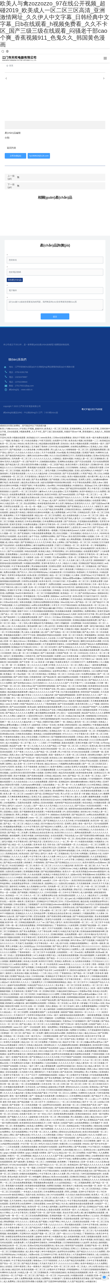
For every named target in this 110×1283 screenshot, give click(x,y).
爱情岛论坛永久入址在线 (44, 638)
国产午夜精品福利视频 (83, 916)
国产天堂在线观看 (83, 461)
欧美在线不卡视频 (8, 611)
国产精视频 (54, 479)
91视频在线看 (100, 803)
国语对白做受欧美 (78, 590)
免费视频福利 (78, 904)
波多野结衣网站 (60, 671)
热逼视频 (29, 943)
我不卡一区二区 (76, 886)
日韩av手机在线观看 (89, 761)
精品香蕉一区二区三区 (32, 470)
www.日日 (87, 527)
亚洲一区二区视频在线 (78, 557)
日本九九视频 (98, 770)
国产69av (50, 862)
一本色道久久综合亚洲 (32, 1192)
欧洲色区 (20, 521)
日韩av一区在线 (49, 725)
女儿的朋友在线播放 (81, 961)
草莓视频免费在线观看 (43, 1183)
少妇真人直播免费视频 (87, 1051)
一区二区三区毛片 (8, 548)
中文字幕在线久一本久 (44, 943)
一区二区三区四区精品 (36, 674)
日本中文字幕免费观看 (52, 1218)
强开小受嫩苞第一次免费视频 (68, 623)
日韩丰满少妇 (81, 680)
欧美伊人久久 (33, 1120)
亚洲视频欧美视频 (31, 871)
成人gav (68, 898)
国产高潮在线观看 (35, 776)
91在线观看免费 (11, 1198)
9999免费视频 (55, 1242)
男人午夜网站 (92, 1072)
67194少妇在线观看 (81, 752)
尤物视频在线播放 (48, 461)
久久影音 (86, 964)
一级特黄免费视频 (98, 665)
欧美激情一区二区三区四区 (23, 994)
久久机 (35, 746)
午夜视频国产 (6, 668)
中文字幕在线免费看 (82, 482)
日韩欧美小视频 (72, 629)
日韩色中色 (30, 656)
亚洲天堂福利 (104, 611)
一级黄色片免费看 (43, 728)
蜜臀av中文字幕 (84, 524)
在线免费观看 (72, 644)
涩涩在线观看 (40, 916)
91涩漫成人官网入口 (70, 1248)
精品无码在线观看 (67, 773)
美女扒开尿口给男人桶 (73, 1212)
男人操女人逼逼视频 (30, 632)
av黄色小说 (28, 1129)
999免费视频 (61, 506)
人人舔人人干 (13, 1039)
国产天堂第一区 (27, 662)
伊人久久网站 (10, 716)
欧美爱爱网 (5, 647)
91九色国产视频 (46, 1039)
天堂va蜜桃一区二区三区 (78, 581)
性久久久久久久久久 (91, 946)
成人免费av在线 (11, 919)
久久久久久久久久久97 (10, 719)
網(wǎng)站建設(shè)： (13, 412)
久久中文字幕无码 (31, 826)
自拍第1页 (5, 1180)
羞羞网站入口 (51, 883)
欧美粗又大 (44, 767)
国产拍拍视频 (6, 904)
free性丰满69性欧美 (25, 593)
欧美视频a (18, 829)
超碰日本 (21, 716)
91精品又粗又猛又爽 (75, 716)
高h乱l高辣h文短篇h (85, 838)
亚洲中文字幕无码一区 (49, 524)
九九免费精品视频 (9, 761)
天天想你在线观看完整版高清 (59, 1090)
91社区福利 (35, 1218)
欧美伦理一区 (25, 1177)
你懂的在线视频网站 (79, 943)
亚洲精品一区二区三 (57, 674)
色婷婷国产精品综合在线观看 (68, 803)
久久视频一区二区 (8, 533)
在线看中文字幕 (60, 440)
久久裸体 (75, 575)
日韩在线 (78, 617)
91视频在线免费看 (32, 563)
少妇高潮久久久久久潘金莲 (31, 554)
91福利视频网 (100, 1129)
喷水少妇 (60, 1245)
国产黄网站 (28, 650)
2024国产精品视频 (20, 1218)
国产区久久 (22, 572)
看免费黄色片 (50, 949)
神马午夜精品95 (48, 1251)
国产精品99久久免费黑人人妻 (54, 826)
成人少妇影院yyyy (55, 740)
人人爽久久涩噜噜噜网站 (38, 1230)
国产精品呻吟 (10, 617)
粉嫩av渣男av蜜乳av (93, 1042)
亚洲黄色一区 (29, 614)
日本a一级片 (53, 1015)
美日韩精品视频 (73, 452)
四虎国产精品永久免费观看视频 (94, 644)
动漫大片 (96, 1078)
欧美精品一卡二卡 (69, 593)
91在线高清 (52, 964)
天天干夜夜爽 (55, 1150)
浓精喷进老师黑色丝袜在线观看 (71, 1009)
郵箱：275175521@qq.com (21, 386)
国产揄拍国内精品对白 (16, 455)
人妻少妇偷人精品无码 (20, 620)
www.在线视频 (80, 779)
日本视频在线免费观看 (99, 758)
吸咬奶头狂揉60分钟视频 (38, 512)
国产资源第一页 (17, 1105)
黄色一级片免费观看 (19, 1096)
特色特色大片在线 (18, 1081)
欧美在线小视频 (76, 440)
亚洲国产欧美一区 (8, 701)
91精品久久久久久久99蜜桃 (79, 1018)
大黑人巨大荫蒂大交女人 (79, 988)
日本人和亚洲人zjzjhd (86, 850)
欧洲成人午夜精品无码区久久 (56, 874)
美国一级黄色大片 (57, 755)
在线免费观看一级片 (74, 934)
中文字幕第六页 (82, 734)
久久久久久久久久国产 (59, 683)
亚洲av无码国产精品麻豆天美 (27, 518)
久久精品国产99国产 (88, 707)
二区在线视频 (90, 683)
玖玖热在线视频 (44, 946)
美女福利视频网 (87, 955)
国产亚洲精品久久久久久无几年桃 (36, 542)
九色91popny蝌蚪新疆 (31, 785)
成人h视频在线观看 (82, 898)
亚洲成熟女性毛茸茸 (91, 539)
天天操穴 (20, 943)
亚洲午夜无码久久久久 (52, 563)
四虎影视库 (65, 814)
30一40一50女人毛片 (99, 967)
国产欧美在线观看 (45, 656)
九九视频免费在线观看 (27, 617)
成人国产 (53, 500)
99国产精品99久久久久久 (31, 704)
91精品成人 (5, 791)
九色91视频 (68, 1150)
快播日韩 (62, 988)
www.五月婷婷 (10, 560)
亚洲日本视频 (81, 743)
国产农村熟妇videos (87, 593)
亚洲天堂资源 (16, 524)
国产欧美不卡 (32, 461)
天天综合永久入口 (29, 698)
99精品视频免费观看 (66, 710)
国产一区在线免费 (37, 560)
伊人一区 (16, 698)
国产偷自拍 (74, 641)
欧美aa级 (32, 707)
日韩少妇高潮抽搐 (69, 479)
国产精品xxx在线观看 (13, 862)
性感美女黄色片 (62, 662)
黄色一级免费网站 (50, 1027)
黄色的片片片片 (45, 476)
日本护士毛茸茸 (68, 524)
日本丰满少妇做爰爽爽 (59, 446)
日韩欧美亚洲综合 (73, 509)
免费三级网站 (6, 764)
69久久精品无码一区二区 (11, 503)
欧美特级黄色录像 (84, 773)
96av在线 (65, 602)
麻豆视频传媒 (28, 488)
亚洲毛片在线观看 (79, 767)
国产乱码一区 (25, 1069)
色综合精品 (87, 803)
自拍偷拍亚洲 (55, 572)
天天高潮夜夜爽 (83, 883)
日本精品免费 (41, 967)
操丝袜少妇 (86, 811)
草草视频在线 (29, 596)
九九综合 (95, 1215)
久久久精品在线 (19, 626)
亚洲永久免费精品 (16, 1189)
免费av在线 (103, 638)
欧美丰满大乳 (45, 581)
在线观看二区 (45, 569)
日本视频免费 (22, 817)
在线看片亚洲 (31, 608)
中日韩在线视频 (13, 632)
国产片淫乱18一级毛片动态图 (35, 758)
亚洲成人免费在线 (63, 961)
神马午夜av (76, 940)
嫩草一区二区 (103, 1141)
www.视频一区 (90, 1186)
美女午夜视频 (20, 776)
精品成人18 (96, 794)
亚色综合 (65, 443)
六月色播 (50, 668)
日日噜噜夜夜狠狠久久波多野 (76, 1242)
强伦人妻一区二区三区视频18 (26, 653)
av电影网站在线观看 (32, 979)
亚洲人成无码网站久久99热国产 (89, 470)
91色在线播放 (31, 440)
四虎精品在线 (18, 791)
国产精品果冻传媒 (27, 761)
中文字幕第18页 (21, 841)
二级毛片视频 (49, 470)
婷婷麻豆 (28, 862)
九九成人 (28, 806)
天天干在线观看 (48, 452)
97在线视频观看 (82, 820)
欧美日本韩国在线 (35, 494)
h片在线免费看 (58, 1195)
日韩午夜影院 (20, 1266)
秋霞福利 (5, 500)
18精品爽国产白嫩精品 (24, 1000)
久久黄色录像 (29, 449)
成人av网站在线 (103, 728)
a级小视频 (87, 800)
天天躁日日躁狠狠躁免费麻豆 (52, 1189)
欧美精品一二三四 (38, 973)
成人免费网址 (10, 1281)
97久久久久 (41, 488)
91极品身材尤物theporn (67, 991)
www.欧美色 (46, 437)
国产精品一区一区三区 (97, 1009)
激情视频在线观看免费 (10, 581)
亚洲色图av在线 (7, 734)
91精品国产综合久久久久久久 (68, 497)
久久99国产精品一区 (91, 518)
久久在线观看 (42, 614)
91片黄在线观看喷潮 (70, 692)
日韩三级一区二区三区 (71, 1084)
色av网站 (51, 485)
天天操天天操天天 (91, 596)
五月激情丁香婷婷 (39, 446)
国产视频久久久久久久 (18, 1117)
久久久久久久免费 (39, 665)
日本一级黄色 (81, 758)
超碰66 (38, 1236)
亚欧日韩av (27, 686)
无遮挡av (67, 1021)
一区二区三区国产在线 (65, 1039)
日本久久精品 (60, 476)
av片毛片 (90, 904)
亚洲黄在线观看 (34, 880)
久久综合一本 (72, 1120)
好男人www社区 (19, 1009)
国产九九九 (53, 1153)
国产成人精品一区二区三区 (32, 1024)
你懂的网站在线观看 (71, 800)
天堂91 (3, 437)
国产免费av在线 (23, 1135)
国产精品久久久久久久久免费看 (20, 713)
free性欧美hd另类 (76, 1036)
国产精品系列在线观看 (76, 488)
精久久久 (78, 1150)
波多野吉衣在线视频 (60, 1054)
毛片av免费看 (43, 596)
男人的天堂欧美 (95, 1000)
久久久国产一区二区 (56, 560)
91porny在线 (64, 1275)
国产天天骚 (94, 743)
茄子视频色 (30, 907)
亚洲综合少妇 (90, 1150)
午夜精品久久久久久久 (85, 569)
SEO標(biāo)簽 (51, 413)
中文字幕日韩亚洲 (72, 979)
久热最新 (89, 1275)
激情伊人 (105, 578)
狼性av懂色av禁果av (80, 1215)
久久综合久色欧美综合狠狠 (66, 761)
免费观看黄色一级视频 (48, 530)
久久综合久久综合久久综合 (28, 452)
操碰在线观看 (41, 755)
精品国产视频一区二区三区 (43, 1233)
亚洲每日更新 (63, 626)
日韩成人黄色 (29, 590)
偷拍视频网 (69, 758)
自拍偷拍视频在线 (20, 527)
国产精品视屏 (45, 850)
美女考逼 (59, 985)
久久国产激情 (62, 1069)
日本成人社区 (74, 674)
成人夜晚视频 (37, 1078)
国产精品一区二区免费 (46, 752)
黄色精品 (38, 734)
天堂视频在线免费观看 (88, 521)
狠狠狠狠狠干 (100, 560)
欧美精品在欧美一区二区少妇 (92, 605)
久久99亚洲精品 (94, 785)
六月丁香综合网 (44, 931)
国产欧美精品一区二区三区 (78, 542)
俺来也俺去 (32, 850)
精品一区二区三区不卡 (85, 928)
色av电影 (21, 674)
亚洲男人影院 (85, 479)
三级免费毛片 (37, 982)
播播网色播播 (94, 797)
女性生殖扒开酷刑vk (10, 731)
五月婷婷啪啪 (37, 599)
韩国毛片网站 (95, 782)
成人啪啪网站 (85, 725)
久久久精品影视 (96, 1248)
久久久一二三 (94, 1012)
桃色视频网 (91, 949)
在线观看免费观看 (18, 494)
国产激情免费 (90, 638)
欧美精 (101, 635)
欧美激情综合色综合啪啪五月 (68, 1060)
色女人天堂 (53, 973)
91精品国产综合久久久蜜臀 (68, 698)
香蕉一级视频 (35, 527)
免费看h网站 (91, 611)
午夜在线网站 (40, 485)
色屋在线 (68, 779)
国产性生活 (61, 1200)
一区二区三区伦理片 (29, 491)
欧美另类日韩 (82, 704)
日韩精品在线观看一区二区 (83, 731)
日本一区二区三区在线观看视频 (20, 1150)
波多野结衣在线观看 (52, 1105)
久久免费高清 (80, 785)
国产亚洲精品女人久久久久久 (81, 506)
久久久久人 (72, 749)
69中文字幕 (42, 907)
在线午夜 (47, 1236)
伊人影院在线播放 (74, 551)
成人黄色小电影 (12, 542)
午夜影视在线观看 (53, 811)
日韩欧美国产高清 (69, 994)
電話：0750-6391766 (18, 372)
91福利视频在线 (15, 659)
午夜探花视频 (98, 1054)
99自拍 (21, 443)
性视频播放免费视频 (13, 826)
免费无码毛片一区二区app (36, 500)
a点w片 (19, 806)
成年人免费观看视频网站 (86, 1006)
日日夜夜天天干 (78, 662)
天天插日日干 (20, 1015)
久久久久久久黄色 (40, 539)
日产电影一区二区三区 (87, 494)
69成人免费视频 (80, 868)
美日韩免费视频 (83, 1078)
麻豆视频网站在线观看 (45, 713)
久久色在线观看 (35, 874)
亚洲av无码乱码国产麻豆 (36, 1093)
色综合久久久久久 (90, 533)
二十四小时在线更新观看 (60, 620)
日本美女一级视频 (57, 967)
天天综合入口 (6, 964)
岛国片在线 (30, 1195)
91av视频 (61, 452)
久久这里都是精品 (22, 605)
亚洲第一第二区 (35, 1009)
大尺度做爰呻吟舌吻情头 (66, 554)
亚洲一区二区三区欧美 (73, 635)
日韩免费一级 (97, 752)
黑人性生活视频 (60, 533)
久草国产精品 (86, 473)
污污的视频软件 (95, 779)
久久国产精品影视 (65, 638)
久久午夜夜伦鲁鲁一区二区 (16, 1227)
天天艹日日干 (31, 1075)
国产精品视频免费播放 (51, 871)
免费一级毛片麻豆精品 (20, 446)
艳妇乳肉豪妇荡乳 (34, 820)
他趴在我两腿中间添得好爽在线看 (56, 482)
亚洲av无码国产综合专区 (41, 970)
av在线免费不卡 (61, 970)
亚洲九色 (94, 746)
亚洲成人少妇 (96, 446)
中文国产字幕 (57, 629)
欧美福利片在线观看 (15, 1048)
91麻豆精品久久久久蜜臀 (48, 994)
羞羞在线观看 (24, 701)
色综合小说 (82, 1066)
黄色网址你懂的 (95, 755)
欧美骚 (61, 725)
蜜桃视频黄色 (32, 788)
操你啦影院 (21, 1230)
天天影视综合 (31, 476)
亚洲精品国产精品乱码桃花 (91, 563)
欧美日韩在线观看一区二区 (53, 749)
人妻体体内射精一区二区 (78, 967)
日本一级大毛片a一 (101, 584)
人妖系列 (13, 773)
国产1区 (63, 1036)
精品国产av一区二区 (90, 629)
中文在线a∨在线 (97, 1003)
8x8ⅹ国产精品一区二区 (81, 602)
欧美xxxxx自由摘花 (56, 467)
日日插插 (70, 829)
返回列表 (11, 148)
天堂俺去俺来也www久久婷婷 (72, 530)
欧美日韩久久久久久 (64, 832)
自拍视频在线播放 (83, 500)
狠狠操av (55, 596)
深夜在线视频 (25, 602)
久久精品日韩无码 (71, 919)
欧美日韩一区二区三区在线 (53, 548)
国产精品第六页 (13, 464)
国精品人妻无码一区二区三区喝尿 (82, 722)
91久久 (92, 1135)
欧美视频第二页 (47, 1030)
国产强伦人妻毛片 (72, 518)
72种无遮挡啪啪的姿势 (50, 719)
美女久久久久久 (73, 791)
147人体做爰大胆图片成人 (45, 955)
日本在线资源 (55, 473)
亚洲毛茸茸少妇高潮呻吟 (49, 937)
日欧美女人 (69, 928)
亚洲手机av (86, 575)
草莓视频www (88, 874)
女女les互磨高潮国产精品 (15, 1206)
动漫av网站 (94, 1200)
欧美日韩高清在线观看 (82, 880)
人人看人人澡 (28, 928)
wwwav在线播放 (70, 584)
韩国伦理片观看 (96, 467)
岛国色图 (93, 1227)
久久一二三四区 (40, 743)
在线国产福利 (95, 1024)
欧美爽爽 (62, 1162)
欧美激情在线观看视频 (91, 791)
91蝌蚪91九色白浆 (87, 1093)
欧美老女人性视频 (29, 898)
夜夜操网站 (9, 515)
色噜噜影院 (91, 716)
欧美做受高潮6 (62, 1030)
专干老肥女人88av (56, 488)
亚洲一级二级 (23, 970)
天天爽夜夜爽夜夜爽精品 (19, 797)
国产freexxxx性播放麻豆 (25, 1090)
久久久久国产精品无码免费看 (50, 509)
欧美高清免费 (76, 626)
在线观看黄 (62, 952)
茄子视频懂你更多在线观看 (63, 737)
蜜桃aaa (46, 1177)
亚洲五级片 (84, 464)
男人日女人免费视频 (85, 847)
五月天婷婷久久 (40, 683)
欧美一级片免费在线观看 (98, 437)
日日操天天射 (59, 581)
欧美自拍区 (15, 482)
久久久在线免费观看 (38, 782)
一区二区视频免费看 (82, 1183)
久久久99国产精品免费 (46, 1000)
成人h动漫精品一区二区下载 (18, 743)
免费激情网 (98, 677)
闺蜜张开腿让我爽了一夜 (54, 722)
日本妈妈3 (69, 608)
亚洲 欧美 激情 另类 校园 (19, 479)
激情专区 (14, 886)
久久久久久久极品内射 (37, 473)
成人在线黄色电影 (71, 515)
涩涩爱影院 (43, 575)
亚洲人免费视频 (7, 593)
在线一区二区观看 (43, 557)
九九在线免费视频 (45, 1060)
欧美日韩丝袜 (85, 584)
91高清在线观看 (94, 806)
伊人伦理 (93, 1266)
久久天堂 (41, 1090)
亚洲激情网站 (18, 656)
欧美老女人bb (56, 758)
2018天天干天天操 (100, 883)
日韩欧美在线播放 (24, 734)
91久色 (64, 1203)
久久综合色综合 (21, 782)
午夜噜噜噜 (39, 862)
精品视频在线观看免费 (49, 443)
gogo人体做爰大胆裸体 (70, 1048)
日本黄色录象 (72, 656)
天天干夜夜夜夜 (30, 767)
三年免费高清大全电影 (20, 1063)
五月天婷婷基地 (88, 719)
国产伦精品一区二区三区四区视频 (66, 632)
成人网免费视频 (74, 539)
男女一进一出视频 (57, 539)
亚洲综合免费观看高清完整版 (46, 602)
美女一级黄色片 (34, 1266)
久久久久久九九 (66, 806)
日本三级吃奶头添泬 (93, 1111)
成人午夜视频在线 (49, 889)
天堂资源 (39, 659)
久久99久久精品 (13, 1111)
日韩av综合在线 (11, 602)
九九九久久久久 (56, 1224)
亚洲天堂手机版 (43, 829)
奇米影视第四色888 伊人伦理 (51, 503)
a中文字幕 (72, 512)
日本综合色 (83, 653)
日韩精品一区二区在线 (58, 1003)
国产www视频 (94, 1159)
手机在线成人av (71, 835)
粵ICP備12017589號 (91, 409)
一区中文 (86, 979)
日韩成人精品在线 (53, 776)
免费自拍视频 (10, 572)
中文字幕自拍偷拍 (69, 605)
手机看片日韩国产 (31, 889)
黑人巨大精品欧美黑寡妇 (17, 1239)
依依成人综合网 (30, 961)
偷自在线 (96, 979)
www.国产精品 (53, 1203)
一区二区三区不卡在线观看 (93, 910)
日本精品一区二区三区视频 (22, 728)
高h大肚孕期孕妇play (38, 572)
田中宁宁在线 (29, 635)
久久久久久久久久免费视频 (57, 599)
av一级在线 (97, 659)
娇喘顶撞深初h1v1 (45, 680)
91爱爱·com (60, 656)
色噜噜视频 (51, 1162)
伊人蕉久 (61, 713)
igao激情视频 (51, 988)
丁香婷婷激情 (6, 596)
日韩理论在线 (6, 829)
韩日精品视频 (18, 779)
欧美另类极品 (69, 566)
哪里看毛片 (40, 1072)
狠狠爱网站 (78, 611)
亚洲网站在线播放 (66, 461)
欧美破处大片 (33, 437)
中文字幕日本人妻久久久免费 (14, 587)
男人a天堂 (16, 488)
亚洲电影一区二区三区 (14, 907)
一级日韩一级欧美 (16, 901)
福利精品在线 (82, 587)
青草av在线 (101, 847)
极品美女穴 (93, 895)
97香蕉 (52, 665)
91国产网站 (92, 1153)
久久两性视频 (49, 1135)
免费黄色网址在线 (91, 578)
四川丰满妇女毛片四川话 (63, 587)
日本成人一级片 (27, 1066)
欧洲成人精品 (45, 551)
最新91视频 (68, 458)
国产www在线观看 (67, 494)
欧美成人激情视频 (99, 1242)
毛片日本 (74, 853)
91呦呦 (22, 886)
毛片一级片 (41, 928)
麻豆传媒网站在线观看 (43, 545)
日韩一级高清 (53, 1123)
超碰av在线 (76, 874)
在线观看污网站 (99, 500)
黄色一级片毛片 (85, 823)
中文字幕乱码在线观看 (77, 1200)
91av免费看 (82, 689)
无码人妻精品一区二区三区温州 (20, 809)
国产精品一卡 (53, 958)
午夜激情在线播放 (12, 737)
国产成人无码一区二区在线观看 (31, 1159)
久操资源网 (73, 925)
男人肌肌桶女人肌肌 (9, 811)
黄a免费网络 (59, 791)
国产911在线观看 (15, 551)
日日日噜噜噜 (72, 467)
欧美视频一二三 (91, 440)
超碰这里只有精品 (18, 512)
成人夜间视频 (63, 940)
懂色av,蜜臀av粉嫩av (72, 578)
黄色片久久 (34, 1165)
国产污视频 (93, 970)
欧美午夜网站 (57, 767)
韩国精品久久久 (36, 892)
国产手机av (62, 536)
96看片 (56, 931)
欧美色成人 (52, 1159)
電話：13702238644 (18, 382)
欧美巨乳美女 (75, 788)
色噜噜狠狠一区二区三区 (77, 449)
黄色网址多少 (50, 1045)
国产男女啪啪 (80, 1147)
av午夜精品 (42, 1087)
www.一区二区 (36, 817)
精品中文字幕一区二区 (73, 1042)
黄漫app (88, 485)
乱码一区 (33, 587)
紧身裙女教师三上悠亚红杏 (69, 527)
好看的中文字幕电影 (64, 680)
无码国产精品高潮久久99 (19, 710)
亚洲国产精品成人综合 (20, 976)
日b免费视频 (27, 731)
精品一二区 (17, 623)
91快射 (95, 542)
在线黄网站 (101, 874)
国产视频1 (43, 1221)
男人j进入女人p (58, 449)
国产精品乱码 (53, 1248)
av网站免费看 (100, 809)
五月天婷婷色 (17, 500)
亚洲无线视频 (48, 1069)
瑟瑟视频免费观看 (98, 449)
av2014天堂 (66, 596)
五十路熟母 (28, 557)
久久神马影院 (58, 1120)
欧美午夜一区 (87, 545)
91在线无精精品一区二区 (94, 623)
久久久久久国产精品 (48, 746)
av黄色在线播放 (21, 964)
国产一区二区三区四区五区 (94, 764)
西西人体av (97, 482)
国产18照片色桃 (21, 677)
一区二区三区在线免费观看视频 (32, 1138)
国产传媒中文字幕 (24, 916)
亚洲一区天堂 (100, 1275)
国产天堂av (98, 527)
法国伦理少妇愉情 (52, 817)
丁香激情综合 (61, 925)
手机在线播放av (11, 949)
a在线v (78, 728)
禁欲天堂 (4, 886)
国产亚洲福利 (24, 533)
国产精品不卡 (99, 602)
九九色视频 (15, 644)
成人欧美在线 (87, 919)
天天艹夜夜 (19, 752)
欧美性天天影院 (66, 500)
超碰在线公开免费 (44, 761)
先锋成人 (84, 467)
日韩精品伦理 (84, 512)
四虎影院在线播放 (84, 455)
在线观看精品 (45, 671)
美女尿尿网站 (30, 503)
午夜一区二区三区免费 (95, 886)
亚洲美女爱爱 (55, 566)
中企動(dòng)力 (31, 412)
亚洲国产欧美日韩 (29, 1039)
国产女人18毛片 (84, 1138)
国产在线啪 (28, 659)
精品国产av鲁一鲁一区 (20, 746)
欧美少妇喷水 (102, 826)
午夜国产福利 (26, 485)
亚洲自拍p (94, 1087)
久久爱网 (53, 650)
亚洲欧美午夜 (97, 464)
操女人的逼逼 (6, 1266)
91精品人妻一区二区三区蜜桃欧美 (90, 458)
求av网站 (44, 641)
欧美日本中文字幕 (86, 614)
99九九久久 (62, 856)
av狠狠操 (35, 548)
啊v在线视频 (64, 1117)
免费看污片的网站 (35, 988)
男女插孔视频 (41, 650)
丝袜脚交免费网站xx (80, 446)
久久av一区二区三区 (89, 515)
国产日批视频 (88, 940)
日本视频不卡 (97, 1123)
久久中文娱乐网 (64, 770)
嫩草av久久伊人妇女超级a (51, 491)
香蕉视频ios (67, 617)
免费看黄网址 (93, 662)
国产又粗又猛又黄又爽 (98, 1177)
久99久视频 (48, 779)
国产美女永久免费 (47, 788)
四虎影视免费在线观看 (64, 1114)
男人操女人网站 (7, 859)
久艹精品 (37, 722)
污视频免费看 (89, 913)
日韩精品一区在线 (61, 590)
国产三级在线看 (48, 653)
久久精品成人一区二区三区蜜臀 (91, 844)
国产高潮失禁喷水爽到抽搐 (92, 835)
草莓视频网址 (100, 545)
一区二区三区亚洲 (73, 985)
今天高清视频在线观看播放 (42, 611)
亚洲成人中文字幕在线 (68, 650)
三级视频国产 (33, 904)
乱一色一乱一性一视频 (31, 506)
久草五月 (55, 605)
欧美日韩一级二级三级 (85, 865)
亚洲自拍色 (48, 1108)
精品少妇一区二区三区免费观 (48, 515)
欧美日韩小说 (31, 443)
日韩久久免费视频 (92, 617)
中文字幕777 (76, 683)
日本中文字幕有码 (71, 892)
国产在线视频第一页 (66, 844)
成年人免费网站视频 (23, 1278)
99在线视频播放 (64, 485)
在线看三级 (62, 809)
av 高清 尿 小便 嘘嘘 (44, 662)
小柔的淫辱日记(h (88, 656)
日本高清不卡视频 (45, 1168)
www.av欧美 (66, 937)
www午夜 (49, 554)
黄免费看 (80, 1168)
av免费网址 (5, 1132)
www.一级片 (58, 569)
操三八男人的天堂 (84, 560)
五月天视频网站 (71, 491)
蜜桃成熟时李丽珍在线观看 (49, 635)
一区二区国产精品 (56, 464)
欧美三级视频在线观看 (31, 644)
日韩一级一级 (12, 925)
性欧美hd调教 (92, 859)
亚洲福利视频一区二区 (60, 1215)
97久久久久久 (22, 1221)
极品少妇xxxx (20, 641)
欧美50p (28, 958)
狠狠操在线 (17, 557)
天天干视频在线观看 (24, 515)
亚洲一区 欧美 (87, 1162)
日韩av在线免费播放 (62, 437)
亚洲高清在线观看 (81, 1221)
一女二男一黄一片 (8, 665)
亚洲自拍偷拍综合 (83, 1114)
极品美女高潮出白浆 (30, 482)
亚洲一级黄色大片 (81, 976)
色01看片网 (93, 476)
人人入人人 (82, 895)
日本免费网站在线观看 (52, 521)
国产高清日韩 (66, 1072)
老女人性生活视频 (29, 737)
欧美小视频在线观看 (16, 437)
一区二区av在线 (76, 952)
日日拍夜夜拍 (69, 572)
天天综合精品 (76, 599)
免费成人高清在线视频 (43, 803)
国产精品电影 (16, 449)
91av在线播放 (39, 958)
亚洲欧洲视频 (57, 934)
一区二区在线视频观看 (30, 1084)
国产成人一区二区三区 (11, 614)
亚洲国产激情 (88, 452)
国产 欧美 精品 (31, 1018)
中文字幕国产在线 (47, 689)
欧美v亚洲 (32, 575)
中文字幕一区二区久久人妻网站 (63, 1093)
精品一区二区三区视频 (60, 575)
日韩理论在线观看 (12, 506)
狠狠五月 (99, 506)
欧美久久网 (58, 1198)
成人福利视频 (86, 892)
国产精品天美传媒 (30, 1263)
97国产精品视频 (32, 749)
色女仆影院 (28, 1200)
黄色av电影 (83, 740)
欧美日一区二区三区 (43, 865)
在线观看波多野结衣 (21, 883)
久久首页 (91, 826)
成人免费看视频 (58, 512)
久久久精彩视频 (44, 590)
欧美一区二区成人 (94, 776)
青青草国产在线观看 (90, 692)
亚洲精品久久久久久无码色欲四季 (31, 913)
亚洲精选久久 (62, 1096)
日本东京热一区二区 (50, 1084)
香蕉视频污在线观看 (37, 467)
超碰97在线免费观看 (17, 985)
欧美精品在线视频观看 (78, 1272)
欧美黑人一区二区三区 (97, 530)
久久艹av (101, 865)
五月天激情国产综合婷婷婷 (89, 668)
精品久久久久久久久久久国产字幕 (23, 689)
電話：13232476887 (18, 377)
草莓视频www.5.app (98, 767)
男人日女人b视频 (101, 473)
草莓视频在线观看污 (13, 635)
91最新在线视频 (86, 841)
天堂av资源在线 (72, 901)
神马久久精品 (88, 728)
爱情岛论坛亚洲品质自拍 (70, 1132)
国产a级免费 (25, 919)
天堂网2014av (24, 548)
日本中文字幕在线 (35, 764)
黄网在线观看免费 (83, 832)
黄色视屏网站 (6, 1000)
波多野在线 (69, 1156)
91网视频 (83, 853)
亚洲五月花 (36, 797)
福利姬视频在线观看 (27, 1209)
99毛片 (22, 1045)
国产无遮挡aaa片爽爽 (30, 847)
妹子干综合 (34, 536)
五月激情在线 (18, 991)
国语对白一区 (81, 1012)
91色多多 (18, 596)
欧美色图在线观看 (67, 895)
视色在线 (98, 1126)
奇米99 (103, 533)
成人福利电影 (49, 1009)
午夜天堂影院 (45, 440)
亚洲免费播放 (12, 554)
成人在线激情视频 (72, 1236)
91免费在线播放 (30, 524)
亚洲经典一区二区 (66, 847)
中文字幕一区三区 (29, 1144)
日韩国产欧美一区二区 (66, 653)
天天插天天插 (48, 518)
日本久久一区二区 (98, 653)
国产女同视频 (28, 967)
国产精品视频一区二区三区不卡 (50, 859)
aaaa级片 (29, 794)
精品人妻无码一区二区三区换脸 (90, 1063)
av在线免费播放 (82, 1123)
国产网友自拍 (100, 1171)
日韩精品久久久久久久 (14, 1141)
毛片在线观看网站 (20, 1132)
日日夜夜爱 (6, 653)
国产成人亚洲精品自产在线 (44, 710)
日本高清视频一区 (53, 892)
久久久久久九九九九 (42, 458)
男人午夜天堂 (94, 488)
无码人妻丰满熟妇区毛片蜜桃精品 (38, 623)
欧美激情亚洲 (68, 1168)
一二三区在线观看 (12, 1147)
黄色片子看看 (79, 437)
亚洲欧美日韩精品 (78, 1177)
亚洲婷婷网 (5, 527)
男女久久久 (87, 958)
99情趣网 (37, 1177)
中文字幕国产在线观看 (71, 1057)
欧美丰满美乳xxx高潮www (95, 862)
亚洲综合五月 (100, 773)
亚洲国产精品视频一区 (90, 925)
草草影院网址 (58, 551)
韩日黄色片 (68, 1186)
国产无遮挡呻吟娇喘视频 (44, 686)
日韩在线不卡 (10, 599)
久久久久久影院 (70, 707)
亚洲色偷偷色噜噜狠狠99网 (92, 931)
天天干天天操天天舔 (82, 877)
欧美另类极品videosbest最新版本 (91, 871)
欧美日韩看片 (72, 464)
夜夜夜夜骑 (48, 1141)
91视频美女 (100, 841)
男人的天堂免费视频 (29, 569)
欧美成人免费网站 (35, 1126)
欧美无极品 (99, 1239)
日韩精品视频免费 (27, 922)
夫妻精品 (57, 458)
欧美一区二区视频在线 (59, 853)
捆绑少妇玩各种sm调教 (38, 455)
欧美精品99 (73, 1165)
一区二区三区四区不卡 (39, 814)
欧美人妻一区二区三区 (14, 794)
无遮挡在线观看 (24, 803)
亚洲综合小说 (95, 853)
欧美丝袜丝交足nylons (51, 800)
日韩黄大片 (25, 725)
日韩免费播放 (22, 671)
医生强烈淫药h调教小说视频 (34, 464)
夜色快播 (69, 569)
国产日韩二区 (14, 497)
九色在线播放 (48, 785)
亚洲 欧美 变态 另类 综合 (44, 844)
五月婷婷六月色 (26, 1072)
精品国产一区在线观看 (63, 728)
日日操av (57, 617)
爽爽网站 (12, 1171)
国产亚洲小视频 (54, 1212)
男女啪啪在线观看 (39, 566)
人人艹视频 (5, 440)
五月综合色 (95, 587)
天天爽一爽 (88, 497)
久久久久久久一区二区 (67, 665)
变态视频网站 (38, 1063)
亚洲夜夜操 (36, 1108)
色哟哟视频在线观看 (76, 997)
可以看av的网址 (60, 557)
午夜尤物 (79, 638)
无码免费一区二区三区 (22, 458)
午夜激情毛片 (86, 677)
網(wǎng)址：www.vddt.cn (21, 389)
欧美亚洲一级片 (69, 1209)
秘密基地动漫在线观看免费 (50, 707)
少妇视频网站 (10, 803)
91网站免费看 (43, 449)
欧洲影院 (97, 877)
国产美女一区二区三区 (10, 1263)
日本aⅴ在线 (81, 1000)
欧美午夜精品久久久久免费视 (93, 491)
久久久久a (63, 1099)
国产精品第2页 (50, 677)
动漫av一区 (64, 1075)
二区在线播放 (75, 533)
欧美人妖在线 (81, 608)
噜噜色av (69, 503)
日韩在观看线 (20, 904)
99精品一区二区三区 (25, 859)
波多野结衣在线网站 (66, 1251)
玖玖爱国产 (11, 1159)
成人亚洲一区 (30, 584)
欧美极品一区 (18, 440)
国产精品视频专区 (84, 907)
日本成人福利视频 (102, 497)
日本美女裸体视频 (33, 521)
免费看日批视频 (54, 1186)
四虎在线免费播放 (27, 925)
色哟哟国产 (88, 509)
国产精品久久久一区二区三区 (53, 1165)
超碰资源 (36, 725)
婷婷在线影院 (71, 725)
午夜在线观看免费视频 (41, 533)
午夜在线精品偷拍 (53, 1021)
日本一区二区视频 (14, 650)
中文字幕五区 (94, 1147)
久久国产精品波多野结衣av (55, 701)
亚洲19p (84, 1248)
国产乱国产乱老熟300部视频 (95, 788)
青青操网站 (79, 1072)
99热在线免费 (31, 551)
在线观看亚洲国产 (92, 551)
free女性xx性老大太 (70, 719)
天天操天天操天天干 (48, 1263)
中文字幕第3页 (99, 575)
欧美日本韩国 (51, 494)
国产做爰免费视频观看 (65, 695)
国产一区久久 (45, 617)
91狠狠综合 (78, 485)
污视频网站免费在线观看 (21, 638)
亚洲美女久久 (20, 1021)
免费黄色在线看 (58, 997)
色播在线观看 (35, 1239)
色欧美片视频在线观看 (55, 659)
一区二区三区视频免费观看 (47, 593)
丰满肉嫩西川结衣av (27, 530)
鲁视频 (94, 737)
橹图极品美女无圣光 (87, 749)
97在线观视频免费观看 (12, 1018)
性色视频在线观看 (63, 611)
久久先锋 (71, 560)
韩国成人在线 (101, 838)
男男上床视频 (22, 814)
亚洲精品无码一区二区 (59, 731)
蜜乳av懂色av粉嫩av (87, 994)
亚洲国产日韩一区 (33, 991)
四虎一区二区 (60, 1141)
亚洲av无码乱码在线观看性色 (41, 1245)
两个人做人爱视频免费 (45, 1066)
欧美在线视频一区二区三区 (81, 1230)
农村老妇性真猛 (42, 835)
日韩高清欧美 (37, 883)
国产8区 (31, 1081)
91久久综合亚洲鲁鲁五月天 (62, 455)
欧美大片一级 (69, 871)
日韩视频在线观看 (99, 976)
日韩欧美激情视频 (33, 779)
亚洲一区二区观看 (30, 719)
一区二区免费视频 (24, 578)
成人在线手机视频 (18, 880)
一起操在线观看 (73, 713)
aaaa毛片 (24, 1198)
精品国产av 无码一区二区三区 (56, 1266)
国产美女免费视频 (40, 479)
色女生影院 (23, 536)
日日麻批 (22, 1120)
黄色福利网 (32, 626)
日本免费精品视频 (65, 470)
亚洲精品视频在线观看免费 (85, 620)
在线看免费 (19, 1242)
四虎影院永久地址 (75, 1033)
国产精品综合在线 (65, 1000)
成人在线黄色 (102, 1254)
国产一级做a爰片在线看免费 (42, 1096)
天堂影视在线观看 (18, 473)
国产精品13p (86, 1108)
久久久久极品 (44, 629)
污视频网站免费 (47, 877)
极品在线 (85, 901)
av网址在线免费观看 (21, 539)
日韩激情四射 (36, 677)
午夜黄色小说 (55, 1042)
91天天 (24, 1006)
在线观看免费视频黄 (52, 734)
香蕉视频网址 (38, 919)
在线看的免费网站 (24, 545)
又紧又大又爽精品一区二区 (67, 545)
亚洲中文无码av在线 (98, 608)
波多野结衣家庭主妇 (17, 1054)
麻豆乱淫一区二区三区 (97, 997)
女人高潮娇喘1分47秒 (37, 886)
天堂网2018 (44, 737)
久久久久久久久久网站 (69, 1263)
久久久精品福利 (17, 608)
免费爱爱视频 (59, 1257)
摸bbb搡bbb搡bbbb (79, 782)
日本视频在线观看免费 (14, 1087)
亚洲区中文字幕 (15, 590)
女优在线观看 (57, 835)
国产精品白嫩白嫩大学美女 (51, 608)
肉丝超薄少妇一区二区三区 (51, 898)
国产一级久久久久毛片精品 (46, 806)
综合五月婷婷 (52, 1144)
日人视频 (104, 662)
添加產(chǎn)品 (15, 280)
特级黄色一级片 (97, 443)
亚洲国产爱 (38, 578)
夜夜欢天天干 (30, 680)
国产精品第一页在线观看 (54, 1239)
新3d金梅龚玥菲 (87, 548)
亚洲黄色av (17, 889)
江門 (40, 413)
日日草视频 (52, 1138)
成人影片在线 (62, 943)
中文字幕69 (85, 659)
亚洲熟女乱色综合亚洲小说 (41, 832)
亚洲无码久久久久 (82, 503)
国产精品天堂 (36, 841)
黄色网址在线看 (31, 877)
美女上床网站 (58, 542)
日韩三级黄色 (45, 791)
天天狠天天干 (20, 850)
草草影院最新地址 (45, 925)
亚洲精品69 (64, 782)
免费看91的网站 (48, 536)
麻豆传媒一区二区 (71, 1105)
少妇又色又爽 (73, 659)
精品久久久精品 (70, 563)
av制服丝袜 (19, 1003)
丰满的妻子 (42, 584)
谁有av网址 (23, 560)
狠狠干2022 (23, 611)
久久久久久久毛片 (67, 1063)
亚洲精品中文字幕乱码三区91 (24, 647)
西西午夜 (53, 782)
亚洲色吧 (104, 761)
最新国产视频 (67, 1012)
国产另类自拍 (70, 521)
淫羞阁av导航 (85, 991)
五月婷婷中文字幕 (49, 1254)
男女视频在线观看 (73, 1224)
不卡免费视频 (54, 743)
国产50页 (59, 518)
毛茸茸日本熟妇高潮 (17, 575)
